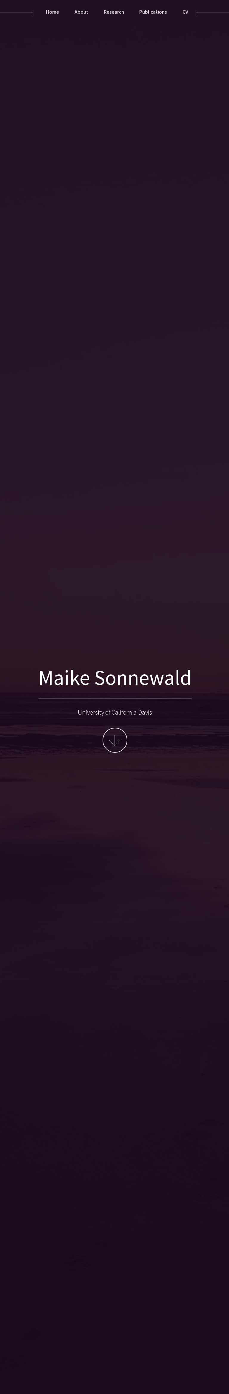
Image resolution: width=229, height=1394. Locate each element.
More (115, 740)
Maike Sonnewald (115, 677)
